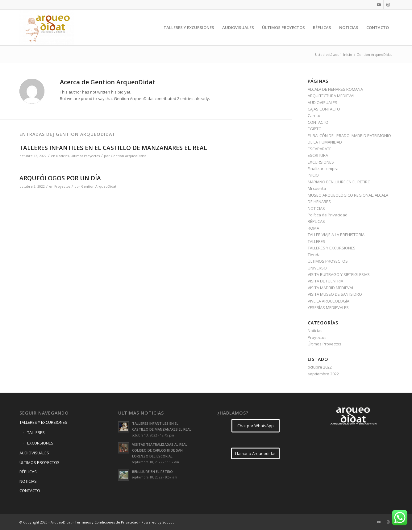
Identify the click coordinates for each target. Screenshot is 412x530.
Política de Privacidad (327, 215)
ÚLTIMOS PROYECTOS (328, 261)
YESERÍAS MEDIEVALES (328, 307)
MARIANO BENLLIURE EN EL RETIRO (339, 182)
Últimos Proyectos (85, 156)
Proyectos (62, 186)
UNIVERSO (317, 268)
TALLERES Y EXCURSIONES (332, 248)
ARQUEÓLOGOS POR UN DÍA (60, 178)
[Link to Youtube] (378, 4)
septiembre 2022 (323, 374)
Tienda (314, 254)
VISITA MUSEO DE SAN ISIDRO (335, 294)
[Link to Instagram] (388, 4)
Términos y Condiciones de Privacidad (106, 522)
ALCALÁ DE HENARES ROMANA (335, 89)
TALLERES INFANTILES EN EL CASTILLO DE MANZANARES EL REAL (113, 148)
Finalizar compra (323, 168)
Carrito (314, 115)
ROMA (313, 228)
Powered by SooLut (157, 522)
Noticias (62, 156)
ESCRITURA (318, 155)
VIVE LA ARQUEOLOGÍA (328, 301)
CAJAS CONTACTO (324, 109)
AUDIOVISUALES (322, 102)
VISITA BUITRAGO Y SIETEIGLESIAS (339, 274)
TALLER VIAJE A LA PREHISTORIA (336, 234)
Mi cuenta (317, 188)
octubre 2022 (320, 367)
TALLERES (316, 241)
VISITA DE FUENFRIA (325, 281)
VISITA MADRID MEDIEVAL (331, 287)
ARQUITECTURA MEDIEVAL (331, 95)
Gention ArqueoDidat (128, 156)
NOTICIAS (316, 208)
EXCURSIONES (321, 162)
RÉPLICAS (316, 221)
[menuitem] (189, 27)
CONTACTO (318, 122)
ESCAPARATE (319, 149)
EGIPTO (315, 128)
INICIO (313, 175)
